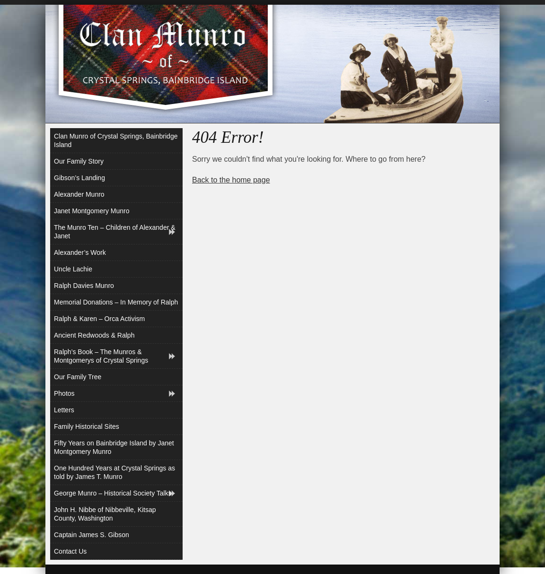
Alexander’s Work (80, 252)
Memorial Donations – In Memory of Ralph (116, 302)
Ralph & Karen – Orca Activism (99, 318)
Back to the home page (231, 180)
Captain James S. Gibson (91, 535)
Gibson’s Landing (79, 178)
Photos (64, 393)
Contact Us (70, 551)
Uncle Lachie (73, 269)
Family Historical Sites (86, 426)
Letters (64, 410)
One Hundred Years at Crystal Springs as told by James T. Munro (114, 472)
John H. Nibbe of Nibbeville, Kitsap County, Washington (105, 514)
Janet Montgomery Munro (92, 211)
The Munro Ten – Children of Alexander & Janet (115, 232)
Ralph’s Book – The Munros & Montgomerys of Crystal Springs (101, 356)
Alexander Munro (79, 194)
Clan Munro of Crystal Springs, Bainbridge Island (115, 140)
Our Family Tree (77, 377)
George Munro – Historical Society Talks (113, 493)
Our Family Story (79, 161)
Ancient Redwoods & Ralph (94, 335)
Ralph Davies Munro (84, 285)
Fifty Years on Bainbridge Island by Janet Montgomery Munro (114, 447)
